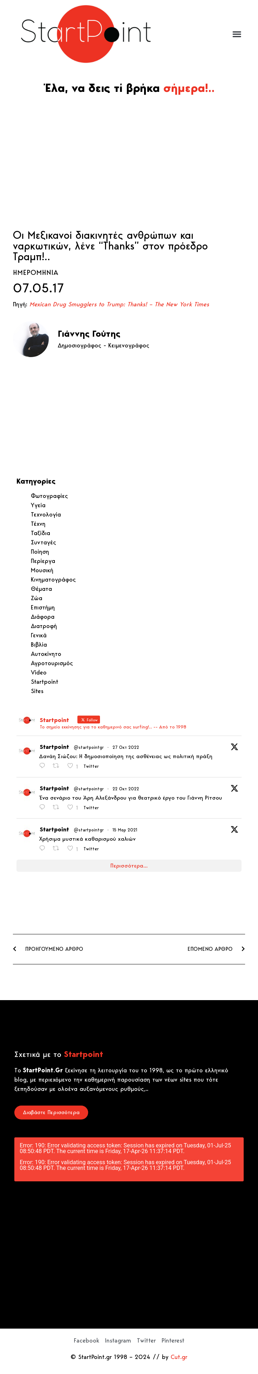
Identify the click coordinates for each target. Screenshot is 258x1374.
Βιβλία (39, 644)
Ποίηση (40, 551)
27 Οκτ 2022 (126, 747)
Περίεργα (43, 560)
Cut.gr (179, 1356)
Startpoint (44, 681)
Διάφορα (42, 616)
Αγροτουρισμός (52, 663)
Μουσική (42, 570)
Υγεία (38, 505)
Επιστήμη (43, 607)
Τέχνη (38, 523)
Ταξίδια (40, 533)
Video (39, 672)
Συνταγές (43, 542)
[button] (237, 34)
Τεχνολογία (46, 514)
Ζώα (36, 598)
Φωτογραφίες (49, 495)
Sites (37, 691)
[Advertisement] (129, 162)
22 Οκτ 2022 (126, 788)
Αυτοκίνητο (46, 653)
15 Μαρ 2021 (125, 829)
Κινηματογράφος (53, 579)
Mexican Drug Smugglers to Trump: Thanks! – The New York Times (119, 304)
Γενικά (39, 635)
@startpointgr (89, 747)
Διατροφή (44, 625)
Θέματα (41, 588)
